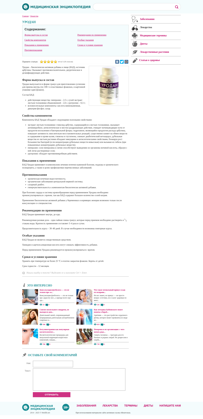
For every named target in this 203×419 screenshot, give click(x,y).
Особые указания (85, 40)
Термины (130, 409)
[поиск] (131, 7)
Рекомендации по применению (91, 35)
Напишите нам (170, 409)
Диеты (148, 409)
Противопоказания (33, 50)
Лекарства (110, 409)
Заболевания (86, 409)
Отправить (52, 398)
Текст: (28, 371)
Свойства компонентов (35, 40)
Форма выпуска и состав (36, 35)
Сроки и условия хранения (90, 45)
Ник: (28, 363)
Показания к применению (36, 45)
